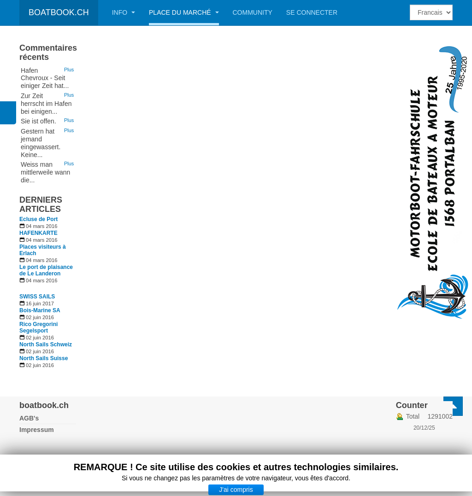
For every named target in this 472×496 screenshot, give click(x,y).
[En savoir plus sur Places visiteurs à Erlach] (47, 250)
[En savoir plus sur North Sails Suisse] (47, 358)
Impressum (36, 429)
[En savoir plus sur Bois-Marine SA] (47, 310)
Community (252, 12)
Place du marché (183, 12)
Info (123, 12)
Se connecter (311, 12)
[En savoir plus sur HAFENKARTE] (47, 233)
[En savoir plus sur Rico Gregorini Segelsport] (47, 327)
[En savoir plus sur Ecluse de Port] (47, 219)
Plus (69, 69)
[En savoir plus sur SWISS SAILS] (47, 296)
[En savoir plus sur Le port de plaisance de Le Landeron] (47, 270)
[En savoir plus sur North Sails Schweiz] (47, 344)
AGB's (29, 418)
